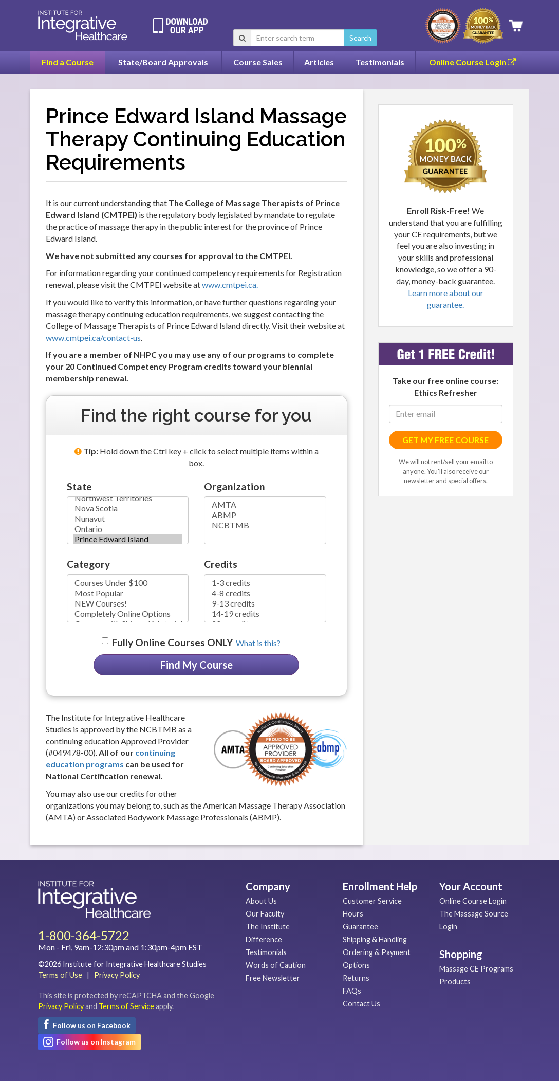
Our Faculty (265, 913)
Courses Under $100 (127, 583)
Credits (220, 564)
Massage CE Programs (476, 968)
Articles (319, 62)
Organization (234, 486)
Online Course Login (472, 62)
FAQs (352, 990)
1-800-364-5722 (83, 935)
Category (88, 564)
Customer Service (372, 900)
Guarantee (360, 926)
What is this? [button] (258, 643)
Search (360, 37)
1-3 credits (265, 583)
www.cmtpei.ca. (230, 284)
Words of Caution (276, 965)
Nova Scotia (127, 508)
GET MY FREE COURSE (445, 440)
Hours (353, 913)
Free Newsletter (273, 978)
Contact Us (361, 1003)
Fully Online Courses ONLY (172, 642)
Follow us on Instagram (89, 1042)
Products (455, 981)
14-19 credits (265, 614)
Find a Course (68, 62)
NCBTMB (265, 525)
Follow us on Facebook (87, 1024)
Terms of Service (126, 1006)
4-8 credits (265, 593)
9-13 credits (265, 603)
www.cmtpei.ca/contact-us (93, 337)
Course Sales (258, 62)
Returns (356, 978)
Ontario (127, 529)
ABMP (265, 515)
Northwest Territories (127, 498)
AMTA (265, 505)
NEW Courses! (127, 603)
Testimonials (380, 62)
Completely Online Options (127, 614)
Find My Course (196, 664)
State (79, 486)
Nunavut (127, 519)
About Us (261, 900)
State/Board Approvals (163, 62)
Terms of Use (60, 974)
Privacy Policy (117, 974)
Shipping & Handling (375, 939)
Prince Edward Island (127, 539)
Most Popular (127, 593)
